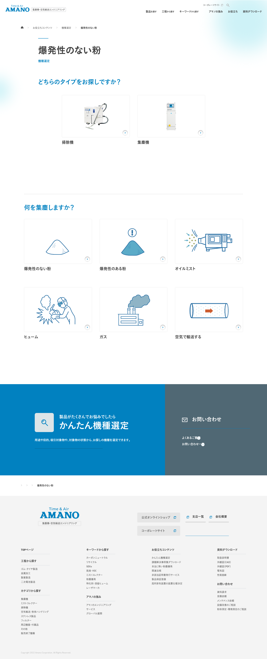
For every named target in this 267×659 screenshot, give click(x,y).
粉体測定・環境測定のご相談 (231, 607)
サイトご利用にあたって (31, 647)
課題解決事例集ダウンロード (166, 560)
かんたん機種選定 (161, 556)
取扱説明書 (223, 556)
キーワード (168, 12)
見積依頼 (222, 595)
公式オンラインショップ (153, 517)
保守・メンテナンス (194, 12)
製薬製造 (25, 576)
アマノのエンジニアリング (98, 603)
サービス (90, 607)
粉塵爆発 (91, 577)
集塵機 (24, 597)
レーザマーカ (92, 586)
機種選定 (66, 28)
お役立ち (233, 12)
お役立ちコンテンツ (42, 28)
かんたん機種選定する (68, 449)
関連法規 (156, 569)
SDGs (89, 565)
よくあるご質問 (192, 445)
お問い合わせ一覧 (194, 451)
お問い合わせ (247, 5)
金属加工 (25, 572)
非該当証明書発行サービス (165, 573)
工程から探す (29, 559)
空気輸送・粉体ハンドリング (35, 610)
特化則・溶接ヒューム (97, 582)
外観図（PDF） (224, 565)
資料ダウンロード (252, 12)
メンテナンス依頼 (225, 599)
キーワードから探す (97, 548)
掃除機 (24, 606)
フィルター (26, 619)
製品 (130, 12)
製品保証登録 (159, 577)
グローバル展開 (94, 612)
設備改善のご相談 (226, 603)
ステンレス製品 (28, 614)
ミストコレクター (29, 602)
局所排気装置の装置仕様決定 (167, 582)
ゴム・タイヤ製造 (29, 567)
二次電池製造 (28, 580)
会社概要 (220, 517)
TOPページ (22, 27)
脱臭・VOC (91, 569)
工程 (148, 12)
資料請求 (222, 590)
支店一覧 (196, 517)
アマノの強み (216, 12)
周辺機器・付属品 (30, 623)
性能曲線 (221, 573)
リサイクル (91, 560)
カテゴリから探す (31, 589)
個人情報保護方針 (53, 647)
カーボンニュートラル (97, 556)
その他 (24, 627)
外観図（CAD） (224, 560)
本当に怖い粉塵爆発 (162, 565)
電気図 (220, 569)
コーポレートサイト (211, 5)
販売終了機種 (28, 632)
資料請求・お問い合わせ (216, 429)
